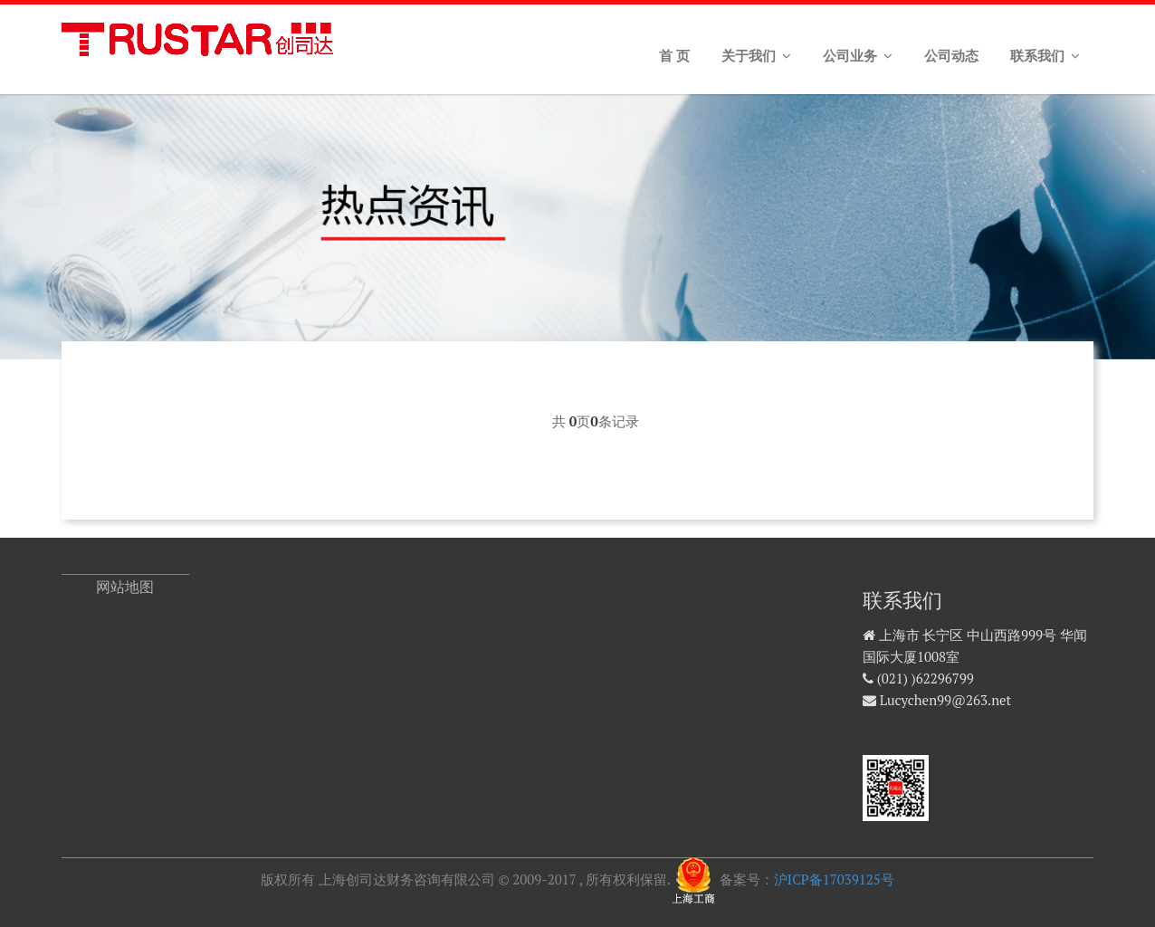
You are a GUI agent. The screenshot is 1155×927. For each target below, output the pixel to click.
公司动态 (951, 56)
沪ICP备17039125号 (834, 879)
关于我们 (756, 56)
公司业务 (857, 56)
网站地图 (125, 587)
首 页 (674, 56)
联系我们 (1045, 56)
